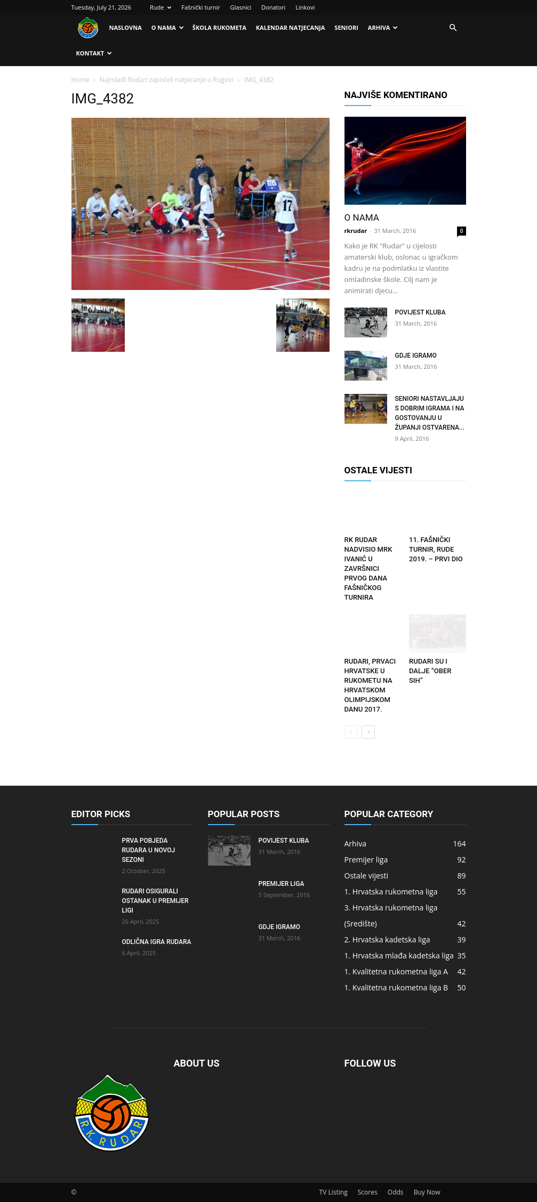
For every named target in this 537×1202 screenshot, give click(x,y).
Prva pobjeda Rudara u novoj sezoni (148, 850)
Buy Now (427, 1192)
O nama (167, 27)
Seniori (346, 27)
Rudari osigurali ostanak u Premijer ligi (155, 901)
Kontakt (94, 53)
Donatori (273, 7)
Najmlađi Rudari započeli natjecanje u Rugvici (167, 79)
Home (80, 79)
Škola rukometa (219, 27)
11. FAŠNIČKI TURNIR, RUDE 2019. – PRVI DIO (436, 549)
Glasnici (241, 7)
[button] (453, 28)
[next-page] (368, 732)
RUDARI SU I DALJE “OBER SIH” (430, 670)
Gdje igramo (416, 355)
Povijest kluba (420, 312)
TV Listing (333, 1192)
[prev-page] (351, 732)
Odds (396, 1192)
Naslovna (125, 27)
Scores (368, 1192)
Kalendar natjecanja (290, 27)
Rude (160, 7)
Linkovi (305, 7)
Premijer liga (281, 884)
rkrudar (355, 231)
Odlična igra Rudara (156, 942)
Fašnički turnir (200, 7)
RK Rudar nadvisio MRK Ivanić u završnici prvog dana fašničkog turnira (368, 568)
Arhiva (383, 27)
